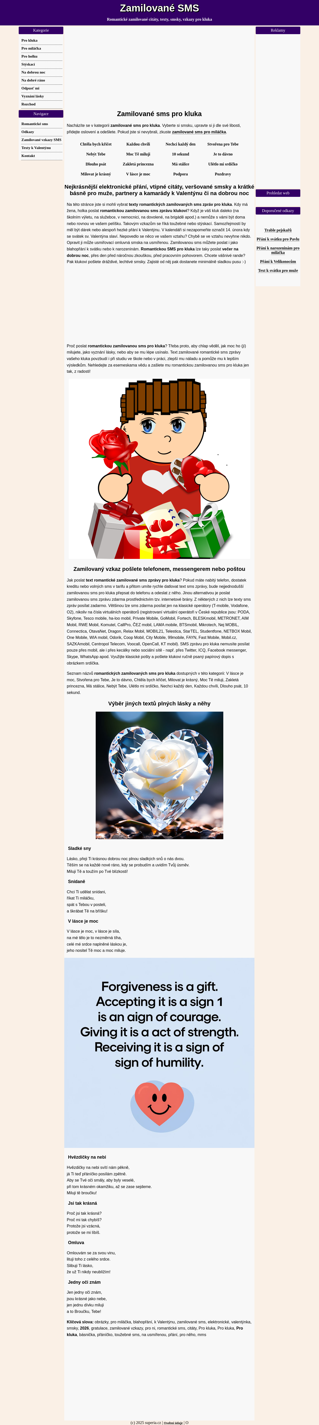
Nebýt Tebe (95, 154)
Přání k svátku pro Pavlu (278, 239)
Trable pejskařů (278, 230)
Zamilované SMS (159, 7)
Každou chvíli (138, 144)
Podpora (180, 174)
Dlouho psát (95, 164)
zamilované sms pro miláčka (199, 132)
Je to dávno (223, 154)
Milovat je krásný (96, 174)
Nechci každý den (181, 144)
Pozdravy (223, 174)
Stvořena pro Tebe (223, 144)
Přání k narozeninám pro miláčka (277, 250)
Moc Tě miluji (138, 154)
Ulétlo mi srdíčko (223, 164)
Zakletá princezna (138, 164)
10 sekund (180, 154)
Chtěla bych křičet (95, 144)
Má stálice (180, 164)
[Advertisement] (159, 66)
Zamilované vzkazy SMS (41, 140)
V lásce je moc (138, 174)
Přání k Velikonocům (278, 261)
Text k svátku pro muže (278, 270)
